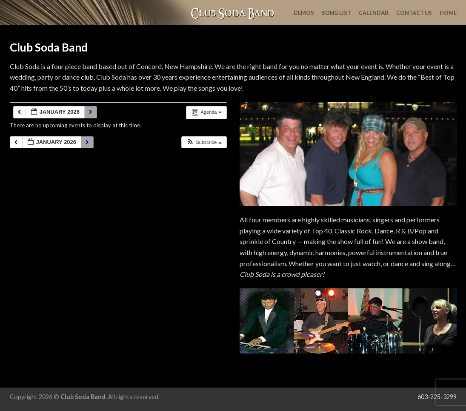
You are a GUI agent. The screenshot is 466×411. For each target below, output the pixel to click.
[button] (204, 142)
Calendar (374, 12)
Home (448, 12)
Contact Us (414, 12)
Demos (304, 12)
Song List (336, 12)
